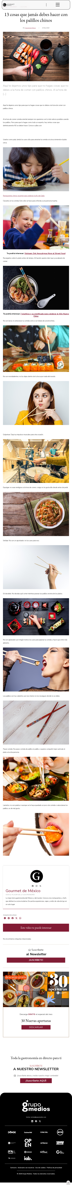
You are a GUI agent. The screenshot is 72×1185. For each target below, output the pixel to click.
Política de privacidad (54, 1168)
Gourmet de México (30, 28)
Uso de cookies (40, 1168)
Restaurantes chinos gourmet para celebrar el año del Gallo (24, 196)
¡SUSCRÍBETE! (36, 960)
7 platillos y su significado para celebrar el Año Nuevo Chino (44, 315)
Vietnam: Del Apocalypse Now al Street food (45, 253)
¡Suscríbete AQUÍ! (36, 1080)
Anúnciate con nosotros (26, 1168)
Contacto (13, 1168)
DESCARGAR (36, 1027)
